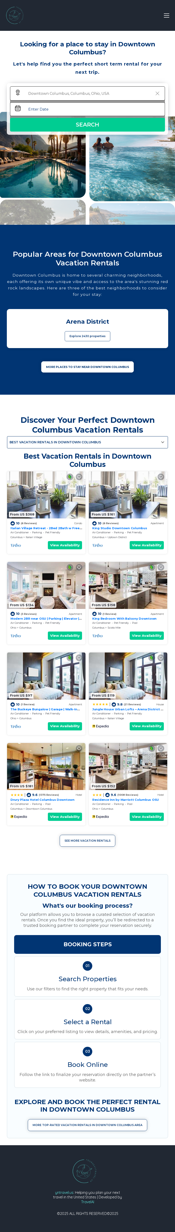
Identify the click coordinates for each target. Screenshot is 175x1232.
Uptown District (117, 537)
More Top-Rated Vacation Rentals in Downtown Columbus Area (87, 1125)
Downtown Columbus (39, 808)
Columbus (16, 537)
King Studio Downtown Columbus (119, 528)
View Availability (65, 545)
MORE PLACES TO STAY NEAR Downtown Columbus (87, 367)
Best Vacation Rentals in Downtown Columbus (55, 442)
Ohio (13, 627)
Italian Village (34, 537)
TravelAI (87, 1202)
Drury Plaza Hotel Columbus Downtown (42, 799)
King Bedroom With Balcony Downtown (124, 618)
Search (87, 124)
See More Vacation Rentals (87, 840)
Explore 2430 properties (87, 336)
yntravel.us (64, 1192)
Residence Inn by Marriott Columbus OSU (125, 799)
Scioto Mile (114, 627)
